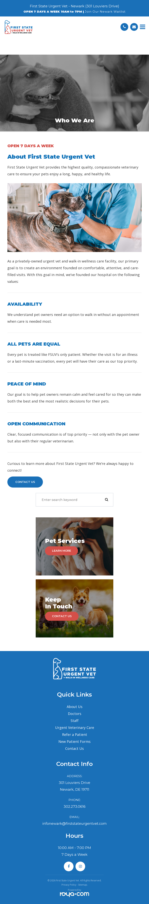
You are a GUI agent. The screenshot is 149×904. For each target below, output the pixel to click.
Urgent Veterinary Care (74, 727)
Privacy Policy (69, 884)
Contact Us (25, 482)
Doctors (74, 713)
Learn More (61, 551)
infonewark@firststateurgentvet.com (74, 823)
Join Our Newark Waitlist (105, 11)
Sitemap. (83, 884)
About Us (74, 706)
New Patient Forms (74, 741)
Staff (74, 720)
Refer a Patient (74, 734)
